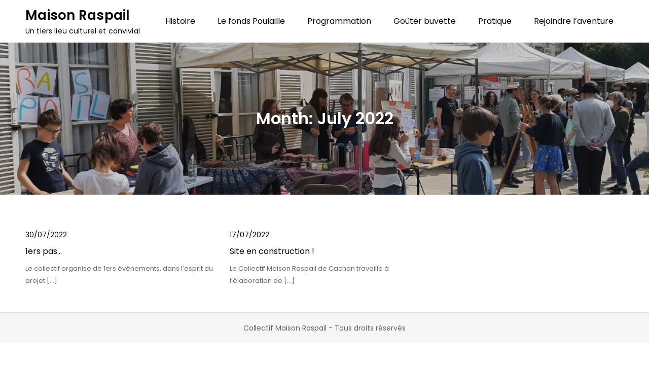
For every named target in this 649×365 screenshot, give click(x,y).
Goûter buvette (424, 21)
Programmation (339, 21)
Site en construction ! (272, 251)
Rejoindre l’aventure (574, 21)
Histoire (180, 21)
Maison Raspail (77, 15)
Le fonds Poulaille (251, 21)
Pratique (495, 21)
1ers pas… (43, 251)
